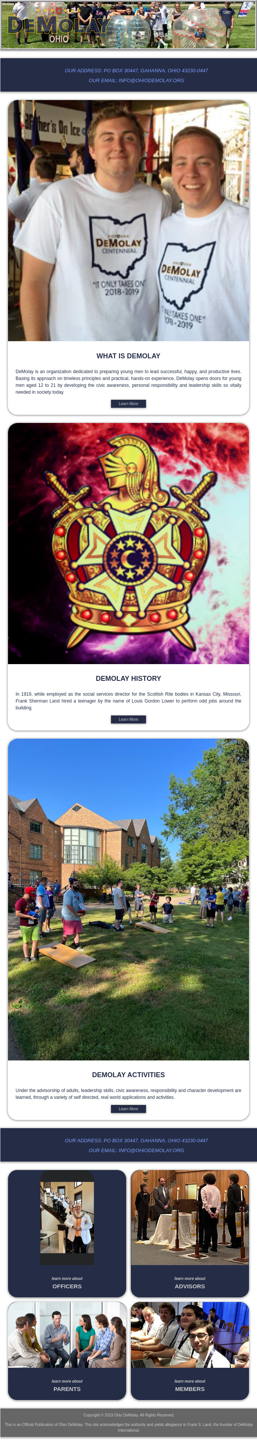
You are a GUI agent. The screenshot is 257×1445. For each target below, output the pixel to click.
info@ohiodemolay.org (151, 80)
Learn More (128, 404)
